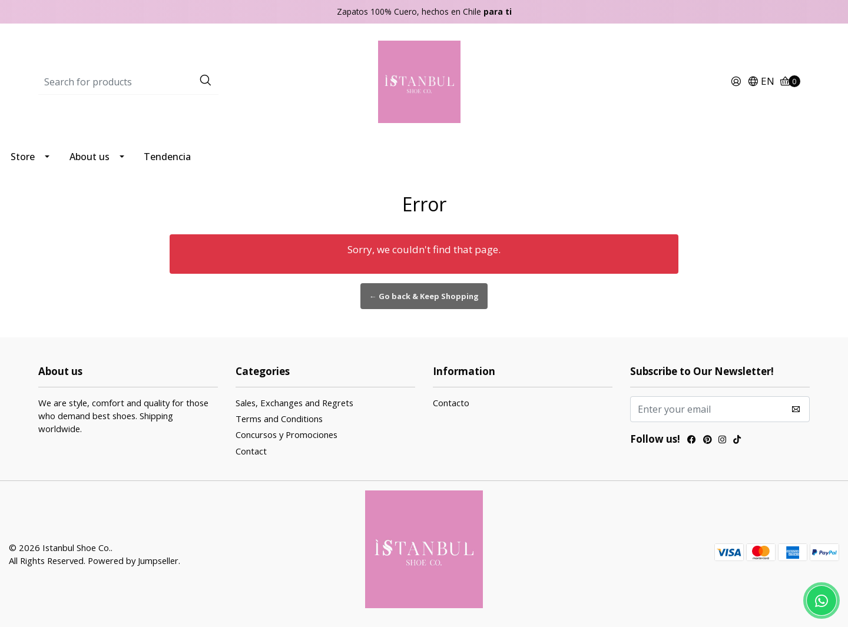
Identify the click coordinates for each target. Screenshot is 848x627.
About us (89, 156)
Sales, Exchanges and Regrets (294, 403)
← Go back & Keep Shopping (424, 296)
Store (23, 156)
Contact (251, 451)
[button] (760, 82)
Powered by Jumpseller (133, 560)
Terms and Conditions (279, 418)
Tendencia (167, 156)
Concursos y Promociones (286, 434)
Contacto (451, 403)
